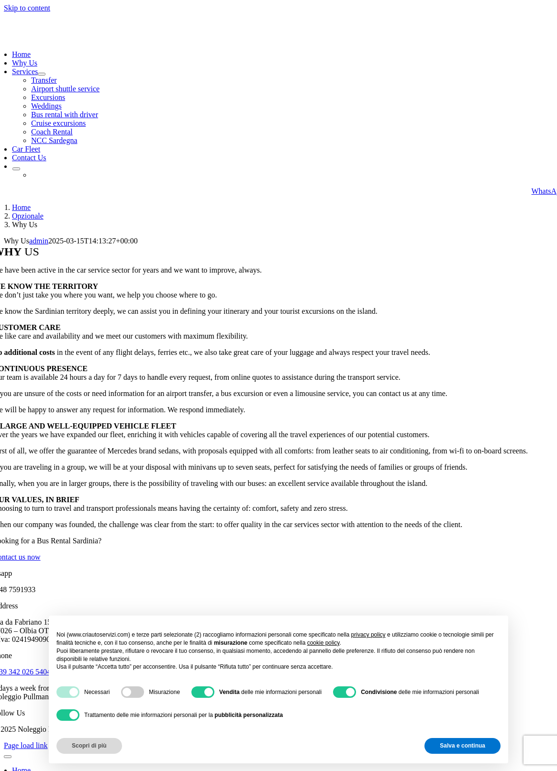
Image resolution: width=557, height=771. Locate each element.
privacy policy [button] (368, 634)
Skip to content (27, 8)
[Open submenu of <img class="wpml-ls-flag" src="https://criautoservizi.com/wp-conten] (16, 168)
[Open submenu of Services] (41, 74)
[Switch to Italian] (31, 175)
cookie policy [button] (323, 642)
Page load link (26, 745)
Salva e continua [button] (462, 745)
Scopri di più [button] (89, 745)
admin (38, 241)
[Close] (7, 756)
